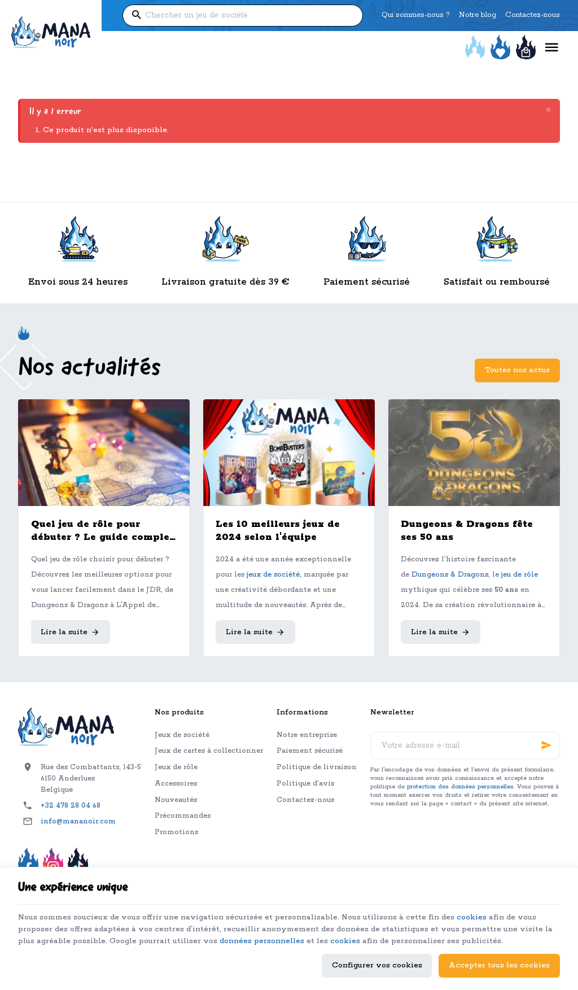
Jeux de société (182, 735)
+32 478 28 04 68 (70, 805)
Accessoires (176, 783)
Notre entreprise (307, 735)
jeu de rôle (519, 574)
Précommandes (183, 816)
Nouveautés (176, 800)
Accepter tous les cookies (499, 965)
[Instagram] (53, 864)
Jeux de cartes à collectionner (209, 751)
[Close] (548, 110)
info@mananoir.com (78, 821)
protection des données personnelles (460, 787)
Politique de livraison (317, 767)
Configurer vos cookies (377, 965)
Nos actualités (89, 368)
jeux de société (273, 574)
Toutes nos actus (517, 370)
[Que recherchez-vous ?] (242, 16)
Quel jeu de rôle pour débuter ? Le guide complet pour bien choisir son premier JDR (102, 531)
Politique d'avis (305, 783)
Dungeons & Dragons (449, 574)
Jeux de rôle (176, 767)
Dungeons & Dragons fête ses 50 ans (467, 530)
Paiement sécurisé (310, 751)
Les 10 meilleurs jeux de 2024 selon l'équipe (278, 530)
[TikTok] (78, 864)
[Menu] (551, 47)
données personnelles (262, 941)
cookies (472, 917)
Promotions (176, 832)
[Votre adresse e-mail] (465, 745)
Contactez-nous (305, 800)
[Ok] (546, 745)
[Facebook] (28, 864)
